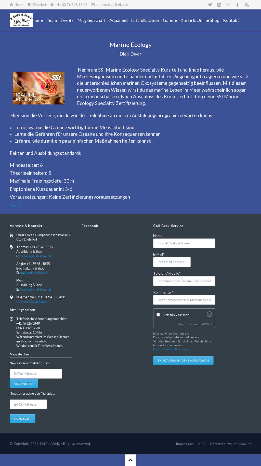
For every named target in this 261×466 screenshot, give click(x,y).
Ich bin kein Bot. (177, 315)
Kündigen (22, 418)
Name (161, 235)
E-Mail (161, 253)
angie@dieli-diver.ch (33, 273)
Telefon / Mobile (167, 273)
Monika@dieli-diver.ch (35, 289)
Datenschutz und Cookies (230, 444)
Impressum (185, 444)
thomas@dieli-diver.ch (35, 256)
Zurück (15, 206)
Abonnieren (24, 383)
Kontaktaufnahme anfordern (183, 360)
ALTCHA (206, 324)
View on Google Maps (31, 302)
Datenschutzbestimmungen (171, 349)
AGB (202, 444)
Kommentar (163, 291)
